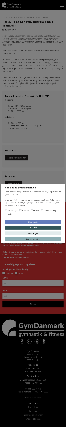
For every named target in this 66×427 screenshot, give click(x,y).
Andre (10, 214)
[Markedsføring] (42, 210)
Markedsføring (50, 210)
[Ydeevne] (20, 210)
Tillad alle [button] (33, 227)
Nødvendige (13, 210)
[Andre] (6, 214)
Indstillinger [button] (33, 233)
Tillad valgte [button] (33, 222)
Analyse (36, 210)
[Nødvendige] (6, 210)
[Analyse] (32, 210)
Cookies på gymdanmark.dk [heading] (20, 187)
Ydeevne (25, 210)
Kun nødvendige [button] (33, 239)
